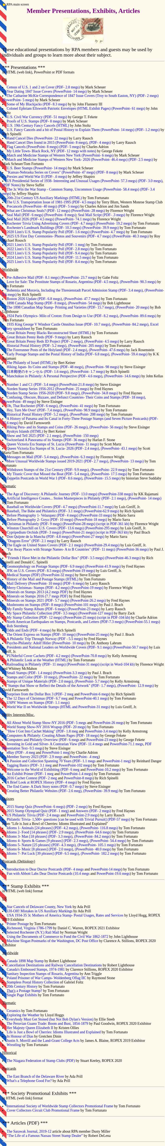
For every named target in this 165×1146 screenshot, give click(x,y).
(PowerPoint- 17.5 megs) (109, 474)
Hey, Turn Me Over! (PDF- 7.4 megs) (34, 410)
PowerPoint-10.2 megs (103, 770)
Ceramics (13, 1011)
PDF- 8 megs (52, 605)
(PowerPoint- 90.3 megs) (138, 282)
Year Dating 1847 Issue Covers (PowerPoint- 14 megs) (47, 91)
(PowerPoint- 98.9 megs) (81, 410)
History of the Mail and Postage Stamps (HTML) (42, 579)
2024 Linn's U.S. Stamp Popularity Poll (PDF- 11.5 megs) (49, 257)
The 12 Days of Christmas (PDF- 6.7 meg (37, 698)
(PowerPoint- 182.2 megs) (100, 853)
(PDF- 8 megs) (107, 172)
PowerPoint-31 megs (83, 664)
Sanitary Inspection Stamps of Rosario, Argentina (43, 974)
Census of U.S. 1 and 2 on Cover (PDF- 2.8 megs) (43, 87)
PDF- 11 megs (103, 549)
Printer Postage (18, 924)
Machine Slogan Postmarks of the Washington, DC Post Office (52, 941)
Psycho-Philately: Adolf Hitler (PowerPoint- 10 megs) (46, 643)
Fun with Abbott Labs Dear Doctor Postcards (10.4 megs (48, 874)
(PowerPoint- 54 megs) (85, 303)
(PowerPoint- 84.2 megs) (130, 324)
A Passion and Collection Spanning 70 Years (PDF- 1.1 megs (51, 761)
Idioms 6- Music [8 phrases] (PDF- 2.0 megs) (40, 849)
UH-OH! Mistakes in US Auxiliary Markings (39, 911)
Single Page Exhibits (22, 995)
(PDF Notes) (11, 185)
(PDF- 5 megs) (70, 147)
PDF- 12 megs (50, 617)
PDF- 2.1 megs (44, 541)
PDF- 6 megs (55, 609)
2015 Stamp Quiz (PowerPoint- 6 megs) (36, 807)
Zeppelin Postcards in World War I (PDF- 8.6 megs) (44, 478)
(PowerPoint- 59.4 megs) (129, 354)
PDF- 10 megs (61, 520)
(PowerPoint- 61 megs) (128, 108)
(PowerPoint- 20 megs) (132, 307)
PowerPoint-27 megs (88, 537)
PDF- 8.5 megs (49, 571)
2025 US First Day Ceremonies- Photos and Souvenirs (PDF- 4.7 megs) (59, 236)
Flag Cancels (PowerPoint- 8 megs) (32, 147)
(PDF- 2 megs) (77, 807)
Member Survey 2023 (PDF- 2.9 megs (34, 757)
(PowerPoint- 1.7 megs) (87, 372)
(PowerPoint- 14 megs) (144, 498)
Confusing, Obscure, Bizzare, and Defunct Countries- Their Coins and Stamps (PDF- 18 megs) (76, 397)
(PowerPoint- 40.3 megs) (130, 236)
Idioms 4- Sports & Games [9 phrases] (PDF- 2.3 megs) (47, 841)
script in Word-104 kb (117, 664)
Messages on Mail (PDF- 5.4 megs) (32, 457)
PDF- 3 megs (50, 532)
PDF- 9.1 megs (100, 647)
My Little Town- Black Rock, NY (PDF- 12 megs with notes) (51, 151)
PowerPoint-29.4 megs (101, 545)
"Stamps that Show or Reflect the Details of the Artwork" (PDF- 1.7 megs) (61, 686)
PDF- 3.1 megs (70, 511)
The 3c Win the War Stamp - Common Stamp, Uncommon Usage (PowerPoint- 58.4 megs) (73, 189)
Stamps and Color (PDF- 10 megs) (32, 677)
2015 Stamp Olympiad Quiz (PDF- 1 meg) (38, 811)
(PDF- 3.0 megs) (150, 181)
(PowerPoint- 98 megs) (102, 367)
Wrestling (14, 1045)
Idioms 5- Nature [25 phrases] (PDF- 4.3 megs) (41, 845)
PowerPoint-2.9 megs (82, 815)
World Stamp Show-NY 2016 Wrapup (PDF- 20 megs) (46, 727)
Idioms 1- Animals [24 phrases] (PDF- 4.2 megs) (42, 828)
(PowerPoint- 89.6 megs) (138, 316)
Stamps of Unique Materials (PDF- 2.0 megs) (40, 681)
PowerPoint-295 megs (102, 528)
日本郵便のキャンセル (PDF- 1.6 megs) (37, 372)
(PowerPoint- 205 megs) (86, 346)
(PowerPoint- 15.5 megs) (102, 478)
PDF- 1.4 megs (40, 673)
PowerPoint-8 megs (78, 778)
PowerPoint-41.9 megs (103, 566)
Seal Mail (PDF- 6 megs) (25, 215)
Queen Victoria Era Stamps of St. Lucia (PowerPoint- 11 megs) (53, 444)
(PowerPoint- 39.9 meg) (100, 791)
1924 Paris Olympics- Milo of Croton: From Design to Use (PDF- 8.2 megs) (62, 316)
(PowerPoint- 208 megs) (87, 414)
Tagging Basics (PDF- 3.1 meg (29, 765)
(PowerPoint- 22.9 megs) (109, 470)
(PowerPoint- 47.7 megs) (82, 299)
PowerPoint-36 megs (132, 549)
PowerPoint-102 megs (75, 765)
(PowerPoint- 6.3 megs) (77, 457)
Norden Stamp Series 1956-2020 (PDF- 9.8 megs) (43, 393)
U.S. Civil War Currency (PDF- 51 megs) (37, 117)
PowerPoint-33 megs (95, 515)
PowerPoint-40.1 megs (91, 698)
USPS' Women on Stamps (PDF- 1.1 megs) (38, 703)
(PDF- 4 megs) (100, 142)
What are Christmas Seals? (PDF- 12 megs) (38, 211)
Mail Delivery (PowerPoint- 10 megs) (34, 583)
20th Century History (22, 986)
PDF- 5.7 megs (57, 600)
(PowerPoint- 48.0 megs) (93, 849)
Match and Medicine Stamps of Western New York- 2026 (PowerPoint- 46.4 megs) (67, 160)
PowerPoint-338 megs (115, 494)
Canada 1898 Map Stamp (25, 961)
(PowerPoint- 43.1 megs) (119, 448)
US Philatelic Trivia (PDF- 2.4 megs (33, 815)
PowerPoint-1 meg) (117, 761)
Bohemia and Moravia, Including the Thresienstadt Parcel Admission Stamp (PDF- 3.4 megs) (75, 290)
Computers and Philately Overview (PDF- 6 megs (43, 740)
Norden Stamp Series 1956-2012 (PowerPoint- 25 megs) (48, 389)
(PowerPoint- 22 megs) (76, 677)
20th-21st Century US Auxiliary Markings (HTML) (44, 198)
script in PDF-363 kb (112, 532)
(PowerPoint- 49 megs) (19, 402)
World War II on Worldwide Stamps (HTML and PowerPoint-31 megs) (58, 707)
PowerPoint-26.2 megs (88, 600)
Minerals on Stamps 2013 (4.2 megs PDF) (37, 592)
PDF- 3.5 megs (92, 558)
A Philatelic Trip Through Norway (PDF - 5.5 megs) (45, 639)
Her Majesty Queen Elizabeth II (30, 1028)
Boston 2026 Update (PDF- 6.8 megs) (34, 299)
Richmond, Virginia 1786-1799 (29, 928)
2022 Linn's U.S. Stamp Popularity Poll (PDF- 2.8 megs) (48, 249)
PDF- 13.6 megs (71, 528)
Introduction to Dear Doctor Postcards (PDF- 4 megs (45, 869)
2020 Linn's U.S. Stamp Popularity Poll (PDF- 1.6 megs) (48, 232)
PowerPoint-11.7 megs (95, 507)
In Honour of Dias (20, 1036)
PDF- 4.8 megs (58, 537)
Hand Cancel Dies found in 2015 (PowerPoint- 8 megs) (47, 142)
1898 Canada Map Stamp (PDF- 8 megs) (36, 303)
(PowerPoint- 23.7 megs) (78, 278)
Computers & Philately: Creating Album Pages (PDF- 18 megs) (53, 735)
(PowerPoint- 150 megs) (80, 436)
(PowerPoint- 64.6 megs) (93, 832)
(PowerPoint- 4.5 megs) (101, 341)
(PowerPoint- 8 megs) (60, 215)
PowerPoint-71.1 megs (126, 744)
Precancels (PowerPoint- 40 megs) (32, 206)
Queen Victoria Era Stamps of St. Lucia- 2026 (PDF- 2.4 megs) (53, 448)
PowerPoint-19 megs (78, 571)
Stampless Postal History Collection (33, 982)
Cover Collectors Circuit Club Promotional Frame (43, 1110)
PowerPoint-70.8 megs (88, 656)
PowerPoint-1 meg (55, 752)
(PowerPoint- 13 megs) (127, 461)
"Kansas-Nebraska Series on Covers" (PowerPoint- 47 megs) (51, 172)
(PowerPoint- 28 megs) (88, 211)
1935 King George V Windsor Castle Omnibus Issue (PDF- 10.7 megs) (58, 324)
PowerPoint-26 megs (108, 723)
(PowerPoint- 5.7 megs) (92, 681)
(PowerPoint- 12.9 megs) (135, 686)
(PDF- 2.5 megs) (140, 160)
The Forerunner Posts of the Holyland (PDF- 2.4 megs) (47, 350)
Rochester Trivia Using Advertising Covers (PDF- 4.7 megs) (51, 223)
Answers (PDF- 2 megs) (93, 811)
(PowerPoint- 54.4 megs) (108, 841)
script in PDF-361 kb (112, 524)
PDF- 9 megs (50, 524)
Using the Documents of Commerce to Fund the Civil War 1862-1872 (57, 937)
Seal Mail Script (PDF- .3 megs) (101, 215)
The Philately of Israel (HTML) (30, 363)
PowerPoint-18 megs (90, 520)
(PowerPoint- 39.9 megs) (100, 228)
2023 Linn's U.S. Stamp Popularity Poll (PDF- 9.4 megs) (48, 253)
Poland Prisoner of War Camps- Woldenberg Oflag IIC (46, 978)
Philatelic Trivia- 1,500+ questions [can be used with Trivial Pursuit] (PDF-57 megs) (68, 819)
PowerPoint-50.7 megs (130, 647)
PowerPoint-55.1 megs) (143, 622)
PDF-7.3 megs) (112, 622)
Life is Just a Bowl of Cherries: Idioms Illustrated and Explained (54, 1032)
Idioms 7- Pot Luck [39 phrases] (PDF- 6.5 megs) (43, 853)
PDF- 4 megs (67, 515)
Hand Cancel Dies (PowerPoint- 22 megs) (37, 138)
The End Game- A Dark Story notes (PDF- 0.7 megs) (45, 787)
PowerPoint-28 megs (79, 524)
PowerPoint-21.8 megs (76, 385)
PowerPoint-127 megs (95, 613)
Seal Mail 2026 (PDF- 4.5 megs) (30, 219)
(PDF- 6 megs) (73, 583)
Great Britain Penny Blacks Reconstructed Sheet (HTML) (49, 333)
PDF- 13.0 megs (84, 494)
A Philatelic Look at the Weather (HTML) (37, 660)
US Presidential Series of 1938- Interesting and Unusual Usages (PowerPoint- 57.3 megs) (72, 181)
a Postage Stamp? (24, 991)
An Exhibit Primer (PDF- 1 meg (30, 774)
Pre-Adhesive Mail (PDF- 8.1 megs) (33, 278)
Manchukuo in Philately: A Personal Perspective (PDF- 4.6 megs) (54, 376)
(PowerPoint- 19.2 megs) (114, 223)
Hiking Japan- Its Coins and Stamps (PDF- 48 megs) (45, 367)
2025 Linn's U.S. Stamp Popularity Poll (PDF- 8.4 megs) (48, 262)
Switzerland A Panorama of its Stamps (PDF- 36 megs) (47, 440)
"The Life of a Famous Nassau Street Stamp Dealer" (45, 1136)
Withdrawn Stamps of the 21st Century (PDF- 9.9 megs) (48, 470)
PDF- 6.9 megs (72, 566)
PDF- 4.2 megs (57, 588)
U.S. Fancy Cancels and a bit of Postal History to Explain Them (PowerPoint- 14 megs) (70, 130)
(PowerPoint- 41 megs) (76, 406)
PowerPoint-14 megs (106, 869)
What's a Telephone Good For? (29, 1081)
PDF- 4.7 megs (65, 507)
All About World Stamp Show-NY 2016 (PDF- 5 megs (46, 723)
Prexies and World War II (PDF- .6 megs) (37, 177)
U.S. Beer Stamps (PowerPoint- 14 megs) (37, 168)
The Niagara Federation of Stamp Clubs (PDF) (41, 1061)
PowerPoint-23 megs (84, 609)
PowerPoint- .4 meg (84, 757)
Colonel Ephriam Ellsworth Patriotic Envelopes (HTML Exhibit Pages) (59, 108)
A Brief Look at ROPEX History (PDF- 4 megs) (42, 782)
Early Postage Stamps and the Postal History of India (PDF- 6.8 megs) (58, 354)
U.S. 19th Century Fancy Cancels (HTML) (38, 125)
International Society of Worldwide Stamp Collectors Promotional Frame (60, 1106)
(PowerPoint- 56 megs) (106, 427)
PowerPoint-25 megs (80, 617)
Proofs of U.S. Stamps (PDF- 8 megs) (34, 121)
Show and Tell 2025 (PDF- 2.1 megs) (34, 436)
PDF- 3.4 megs (46, 385)
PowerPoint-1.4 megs (76, 774)
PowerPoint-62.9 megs (101, 511)
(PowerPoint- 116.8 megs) (99, 828)
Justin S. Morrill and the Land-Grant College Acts (43, 1041)
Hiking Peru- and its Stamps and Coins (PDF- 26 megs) (47, 427)
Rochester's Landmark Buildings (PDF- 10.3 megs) (44, 228)
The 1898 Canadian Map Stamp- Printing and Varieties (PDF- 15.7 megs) (60, 307)
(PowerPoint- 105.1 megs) (96, 845)
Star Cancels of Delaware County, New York (39, 907)
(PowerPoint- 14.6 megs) (122, 376)
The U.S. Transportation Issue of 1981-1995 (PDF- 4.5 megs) (51, 202)
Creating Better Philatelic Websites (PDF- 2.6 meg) (44, 791)
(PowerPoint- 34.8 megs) (99, 393)
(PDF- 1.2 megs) (147, 130)
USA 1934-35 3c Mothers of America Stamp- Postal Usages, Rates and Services (65, 915)
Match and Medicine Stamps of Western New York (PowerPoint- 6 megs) (60, 155)
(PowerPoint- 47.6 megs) (107, 350)
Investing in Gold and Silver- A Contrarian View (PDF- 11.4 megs (55, 744)
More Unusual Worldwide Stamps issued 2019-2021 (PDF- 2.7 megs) (57, 461)
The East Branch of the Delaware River (35, 1076)
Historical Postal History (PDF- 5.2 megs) (37, 414)
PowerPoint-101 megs (81, 605)
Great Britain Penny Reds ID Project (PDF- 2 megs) (44, 341)
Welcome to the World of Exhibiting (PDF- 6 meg (43, 770)
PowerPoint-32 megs (57, 575)
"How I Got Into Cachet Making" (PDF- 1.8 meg (42, 731)
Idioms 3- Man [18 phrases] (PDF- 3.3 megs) (39, 836)
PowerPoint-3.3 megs (70, 673)
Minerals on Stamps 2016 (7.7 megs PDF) (37, 596)
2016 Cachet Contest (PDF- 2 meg (32, 778)
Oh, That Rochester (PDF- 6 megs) (32, 406)
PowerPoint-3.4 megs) (101, 731)
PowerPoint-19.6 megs (113, 874)
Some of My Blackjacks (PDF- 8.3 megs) (37, 104)
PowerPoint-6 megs (94, 694)
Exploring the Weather (23, 1015)
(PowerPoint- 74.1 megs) (73, 219)
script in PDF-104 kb (113, 617)
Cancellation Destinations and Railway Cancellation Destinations (54, 965)
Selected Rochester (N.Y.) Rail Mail (33, 932)
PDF (35, 575)
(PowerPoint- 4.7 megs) (107, 232)
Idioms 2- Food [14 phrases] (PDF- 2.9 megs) (40, 832)
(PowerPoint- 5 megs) (18, 100)
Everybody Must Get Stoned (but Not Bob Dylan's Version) (50, 1019)
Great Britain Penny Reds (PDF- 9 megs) (37, 337)
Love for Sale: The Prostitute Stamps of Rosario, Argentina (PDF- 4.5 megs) (62, 282)
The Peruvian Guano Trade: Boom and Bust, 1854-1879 (47, 1024)
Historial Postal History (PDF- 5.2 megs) (36, 346)
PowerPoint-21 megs (78, 532)
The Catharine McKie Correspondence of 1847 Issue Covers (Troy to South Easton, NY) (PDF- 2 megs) (83, 96)
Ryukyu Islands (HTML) (25, 431)
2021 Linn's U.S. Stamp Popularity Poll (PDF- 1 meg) (46, 245)
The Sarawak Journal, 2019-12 (29, 1131)
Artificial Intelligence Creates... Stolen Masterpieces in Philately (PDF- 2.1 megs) (66, 498)
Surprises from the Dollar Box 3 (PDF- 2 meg (40, 694)
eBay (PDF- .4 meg (21, 752)
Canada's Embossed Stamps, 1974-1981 (36, 969)
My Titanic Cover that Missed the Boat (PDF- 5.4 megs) (48, 474)
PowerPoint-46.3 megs (123, 558)
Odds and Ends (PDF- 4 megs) (29, 630)
